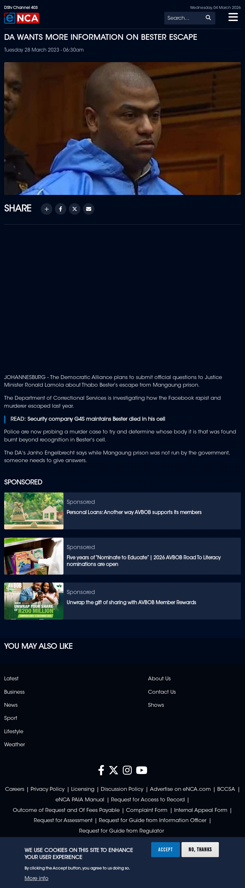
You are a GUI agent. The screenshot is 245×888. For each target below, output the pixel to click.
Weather (14, 745)
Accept (165, 849)
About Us (159, 679)
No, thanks (200, 849)
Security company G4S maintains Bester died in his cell (96, 419)
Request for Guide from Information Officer (152, 820)
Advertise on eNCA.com (180, 789)
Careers (14, 789)
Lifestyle (13, 731)
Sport (10, 718)
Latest (11, 679)
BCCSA (226, 789)
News (11, 705)
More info (36, 878)
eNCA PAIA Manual (80, 800)
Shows (156, 705)
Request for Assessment (63, 820)
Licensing (82, 789)
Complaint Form (146, 810)
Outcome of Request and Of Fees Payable (66, 810)
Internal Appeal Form (200, 810)
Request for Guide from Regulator (121, 831)
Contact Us (162, 692)
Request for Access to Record (148, 800)
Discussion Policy (122, 789)
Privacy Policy (47, 789)
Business (14, 692)
